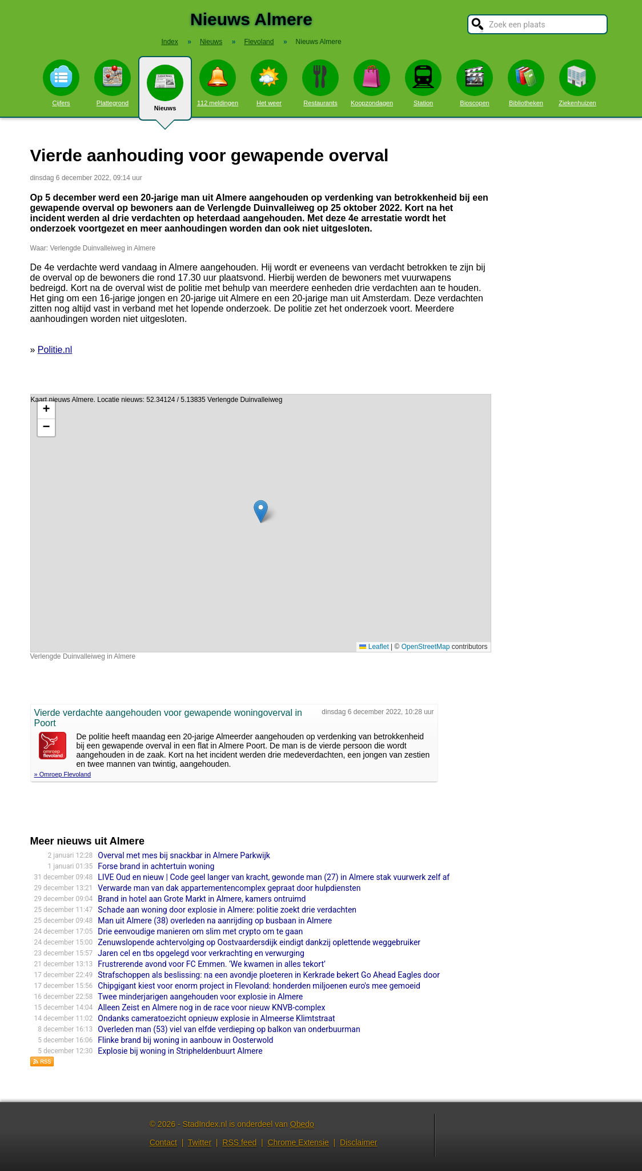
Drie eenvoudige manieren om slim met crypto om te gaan (200, 931)
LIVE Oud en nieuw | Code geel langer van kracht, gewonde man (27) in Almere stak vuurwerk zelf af (274, 877)
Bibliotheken (526, 82)
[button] (261, 511)
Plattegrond (112, 82)
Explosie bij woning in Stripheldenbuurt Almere (180, 1051)
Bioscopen (474, 82)
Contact (163, 1142)
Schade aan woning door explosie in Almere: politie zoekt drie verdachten (227, 909)
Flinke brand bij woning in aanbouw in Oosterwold (185, 1040)
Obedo (302, 1124)
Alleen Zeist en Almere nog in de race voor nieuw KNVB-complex (211, 1007)
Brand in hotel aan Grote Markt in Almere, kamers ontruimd (202, 898)
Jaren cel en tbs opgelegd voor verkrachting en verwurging (201, 953)
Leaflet (373, 647)
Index (169, 42)
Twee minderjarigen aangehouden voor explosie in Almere (200, 996)
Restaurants (320, 82)
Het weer (269, 82)
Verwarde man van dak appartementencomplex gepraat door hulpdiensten (229, 888)
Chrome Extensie (297, 1142)
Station (423, 82)
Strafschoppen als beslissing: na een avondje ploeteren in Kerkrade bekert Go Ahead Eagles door (269, 974)
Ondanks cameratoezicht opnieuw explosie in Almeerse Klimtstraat (216, 1018)
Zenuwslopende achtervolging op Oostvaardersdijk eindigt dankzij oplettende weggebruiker (259, 942)
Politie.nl (55, 350)
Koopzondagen (372, 82)
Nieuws (165, 93)
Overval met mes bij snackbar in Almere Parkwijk (184, 855)
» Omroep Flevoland (62, 774)
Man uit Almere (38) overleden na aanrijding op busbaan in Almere (215, 920)
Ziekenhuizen (577, 82)
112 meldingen (217, 82)
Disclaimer (358, 1142)
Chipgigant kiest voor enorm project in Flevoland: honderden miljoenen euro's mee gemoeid (259, 985)
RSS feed (239, 1142)
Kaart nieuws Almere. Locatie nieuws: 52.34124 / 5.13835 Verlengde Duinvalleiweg (259, 523)
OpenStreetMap (426, 647)
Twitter (199, 1142)
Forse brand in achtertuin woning (156, 866)
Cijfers (61, 82)
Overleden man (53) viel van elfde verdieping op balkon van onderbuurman (229, 1029)
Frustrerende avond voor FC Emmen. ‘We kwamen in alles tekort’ (211, 964)
